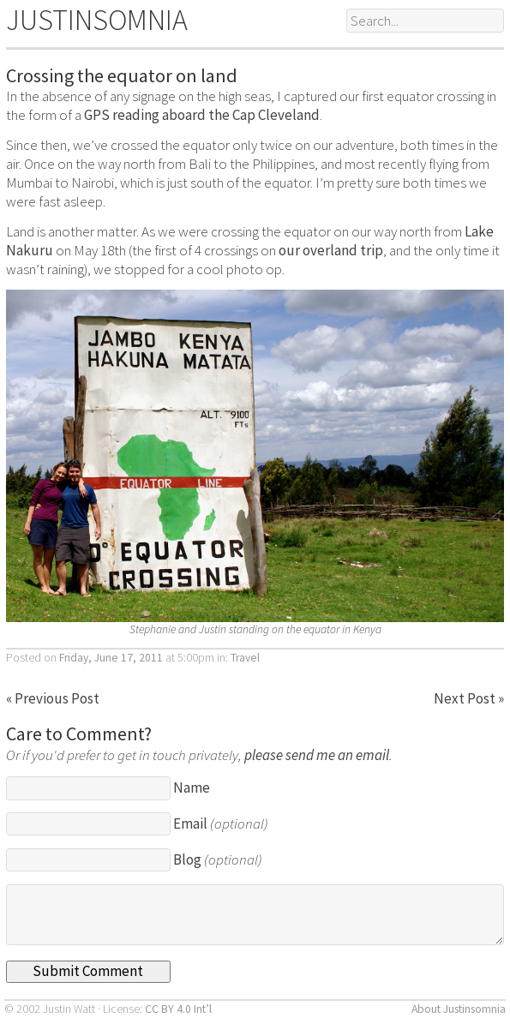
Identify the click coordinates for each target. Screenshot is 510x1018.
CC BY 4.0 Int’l (178, 1009)
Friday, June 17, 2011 (111, 657)
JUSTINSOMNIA (97, 20)
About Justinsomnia (458, 1009)
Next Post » (469, 698)
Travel (245, 657)
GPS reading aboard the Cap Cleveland (202, 114)
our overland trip (331, 250)
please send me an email (316, 755)
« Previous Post (52, 698)
